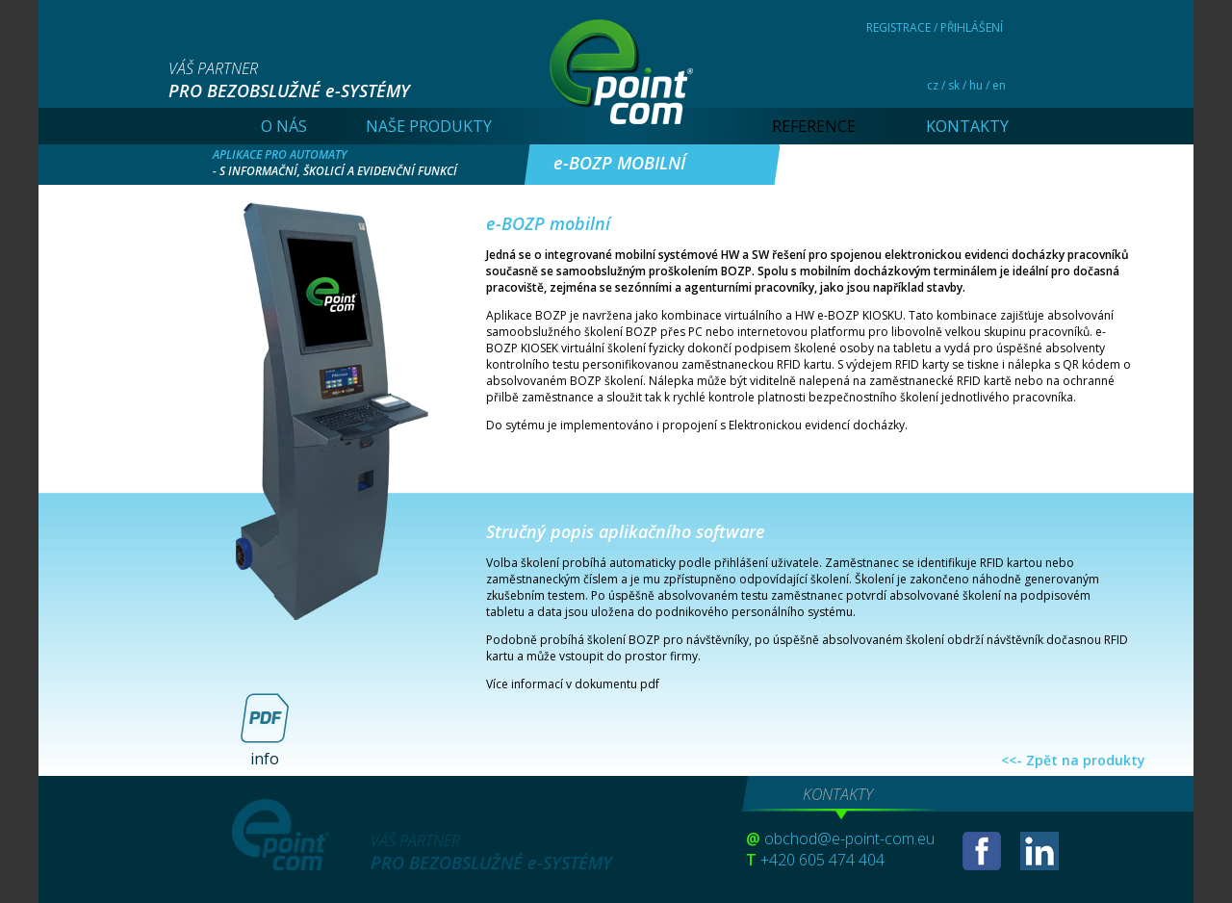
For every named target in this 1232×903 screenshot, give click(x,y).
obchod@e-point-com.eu (849, 838)
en (999, 85)
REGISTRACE (898, 27)
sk (954, 85)
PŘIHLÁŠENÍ (971, 27)
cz (932, 85)
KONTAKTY (967, 126)
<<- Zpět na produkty (1073, 760)
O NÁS (284, 126)
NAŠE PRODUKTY (429, 126)
